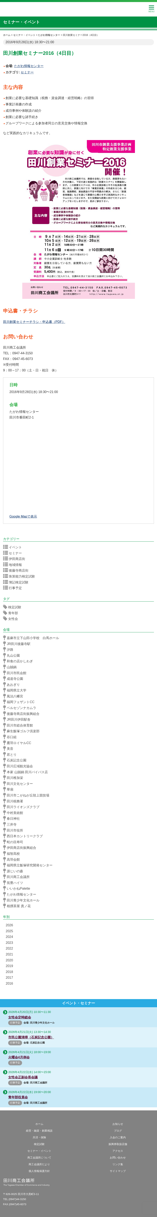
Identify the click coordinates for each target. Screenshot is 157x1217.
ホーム (39, 1123)
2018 (9, 972)
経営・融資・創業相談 (39, 1130)
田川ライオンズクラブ (22, 806)
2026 (9, 925)
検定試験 (13, 607)
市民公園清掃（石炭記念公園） (31, 1037)
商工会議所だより (39, 1164)
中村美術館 (14, 812)
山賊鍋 (11, 667)
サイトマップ (118, 1171)
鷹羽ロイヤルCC (18, 742)
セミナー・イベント (21, 22)
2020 (9, 960)
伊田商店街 (15, 558)
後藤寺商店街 (17, 570)
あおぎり (13, 684)
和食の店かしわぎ (19, 661)
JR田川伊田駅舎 (18, 719)
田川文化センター (19, 783)
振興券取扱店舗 (118, 1144)
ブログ (118, 1130)
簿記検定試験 (17, 582)
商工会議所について (39, 1157)
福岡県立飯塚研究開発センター (29, 865)
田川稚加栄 (14, 777)
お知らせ (117, 1123)
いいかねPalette (18, 888)
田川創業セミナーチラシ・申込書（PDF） (34, 322)
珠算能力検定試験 (20, 576)
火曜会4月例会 (19, 1057)
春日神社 (13, 818)
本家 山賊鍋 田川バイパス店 (27, 772)
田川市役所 (14, 830)
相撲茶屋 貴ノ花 (18, 905)
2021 (9, 954)
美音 (9, 748)
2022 (9, 948)
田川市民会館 (16, 672)
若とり (11, 754)
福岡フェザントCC (20, 701)
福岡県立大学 (16, 690)
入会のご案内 (118, 1137)
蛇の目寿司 (14, 841)
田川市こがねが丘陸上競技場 (27, 795)
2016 (9, 983)
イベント (14, 547)
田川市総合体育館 (19, 725)
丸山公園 (13, 655)
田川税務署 (14, 801)
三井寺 (11, 824)
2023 (9, 942)
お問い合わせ (118, 1157)
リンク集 (117, 1164)
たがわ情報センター (21, 894)
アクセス (117, 1150)
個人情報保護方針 (39, 1171)
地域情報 (14, 564)
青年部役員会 (18, 1097)
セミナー (27, 72)
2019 (9, 966)
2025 (9, 931)
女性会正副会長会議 (23, 1077)
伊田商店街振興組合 (21, 847)
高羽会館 (13, 859)
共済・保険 (39, 1137)
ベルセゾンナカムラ (21, 707)
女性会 (12, 618)
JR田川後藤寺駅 (18, 643)
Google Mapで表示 (23, 516)
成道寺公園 (14, 678)
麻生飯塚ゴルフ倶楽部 (22, 731)
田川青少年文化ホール (22, 900)
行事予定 (14, 587)
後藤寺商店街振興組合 (22, 713)
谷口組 (11, 736)
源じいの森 (14, 871)
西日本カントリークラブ (24, 836)
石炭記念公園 (16, 760)
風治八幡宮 (14, 696)
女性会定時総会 (19, 1017)
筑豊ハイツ (14, 882)
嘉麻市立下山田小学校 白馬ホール (32, 637)
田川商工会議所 (78, 8)
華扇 (9, 789)
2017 (9, 977)
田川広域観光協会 (19, 766)
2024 (9, 937)
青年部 (12, 613)
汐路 (9, 649)
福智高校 (13, 853)
